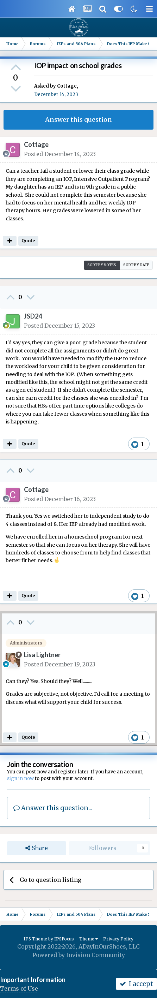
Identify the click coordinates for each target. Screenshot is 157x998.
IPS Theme (35, 938)
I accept (136, 984)
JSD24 (33, 316)
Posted (60, 154)
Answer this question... (52, 808)
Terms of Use (19, 988)
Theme (88, 938)
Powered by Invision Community (78, 954)
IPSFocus (64, 938)
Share (36, 848)
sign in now (20, 779)
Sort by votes (101, 265)
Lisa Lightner (42, 655)
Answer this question (78, 119)
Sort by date (136, 265)
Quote (28, 240)
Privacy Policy (118, 938)
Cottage (67, 86)
